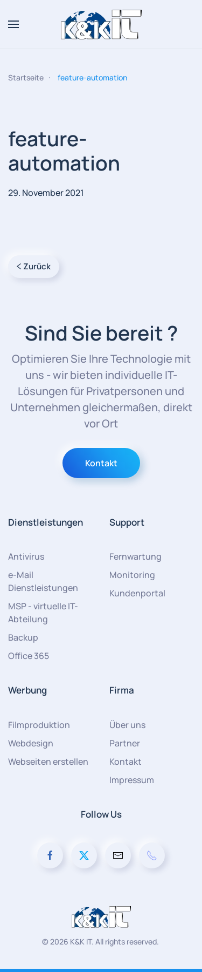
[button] (13, 24)
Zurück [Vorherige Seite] (34, 266)
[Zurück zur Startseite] (101, 24)
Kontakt (101, 463)
